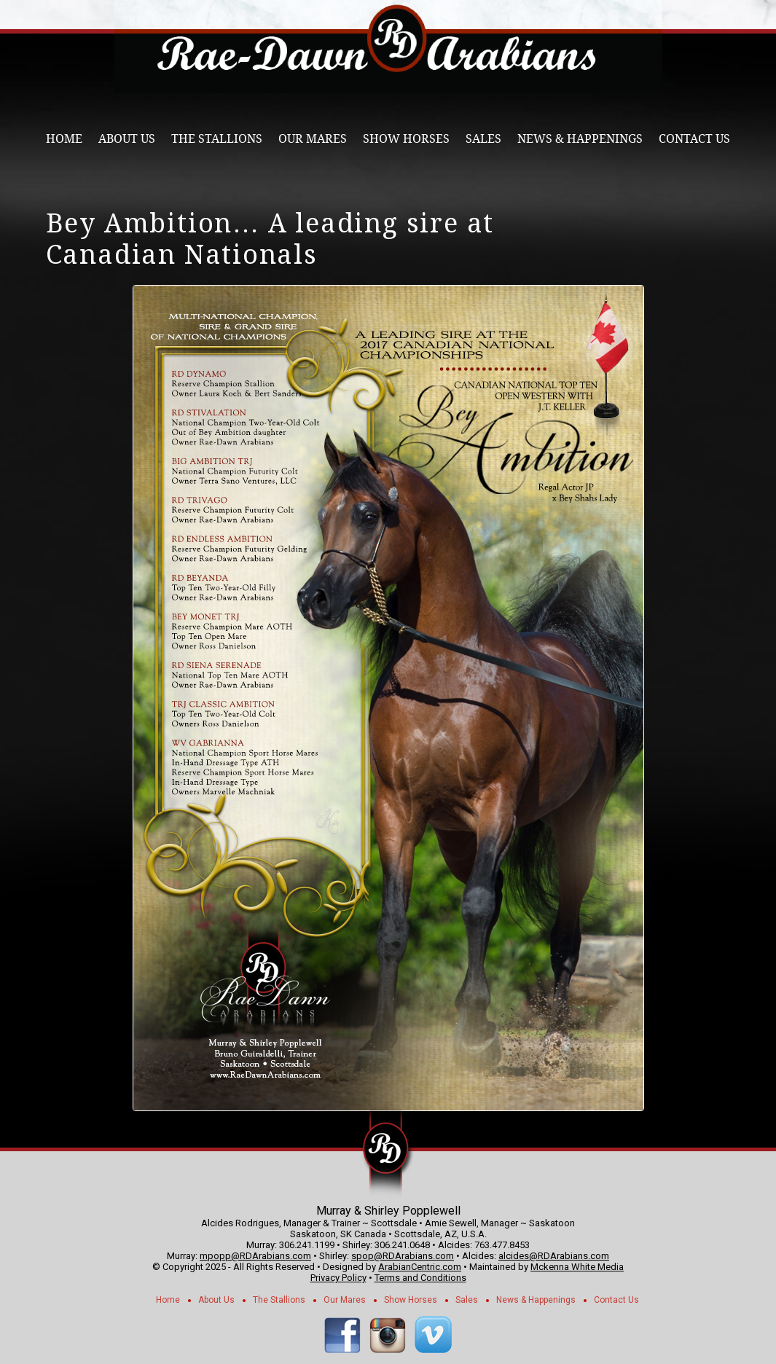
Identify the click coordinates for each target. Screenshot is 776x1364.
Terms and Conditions (420, 1277)
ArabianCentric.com (419, 1266)
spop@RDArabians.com (402, 1255)
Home (64, 139)
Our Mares (312, 139)
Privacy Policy (338, 1277)
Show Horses (406, 139)
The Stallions (216, 139)
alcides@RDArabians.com (553, 1255)
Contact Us (694, 139)
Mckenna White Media (577, 1266)
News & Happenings (580, 139)
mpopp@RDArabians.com (255, 1255)
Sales (483, 139)
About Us (126, 139)
